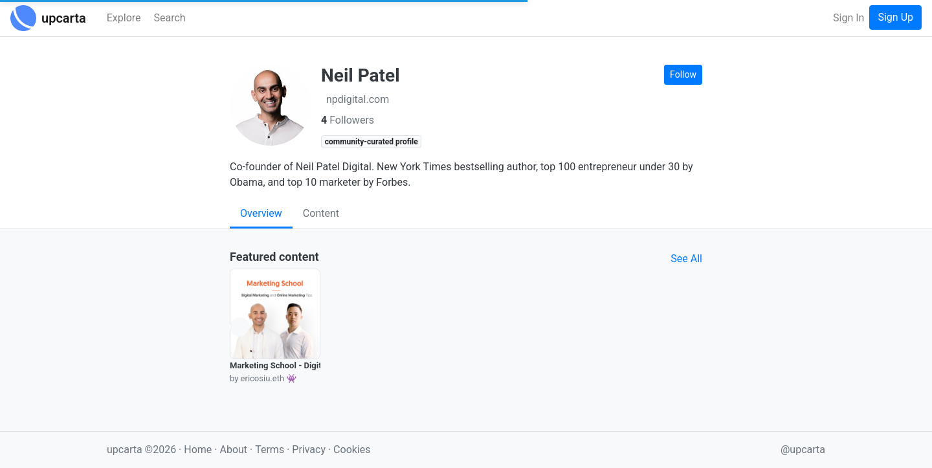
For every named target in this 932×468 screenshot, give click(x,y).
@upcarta (803, 449)
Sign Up (895, 17)
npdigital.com (357, 99)
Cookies (351, 449)
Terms (271, 449)
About (233, 449)
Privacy (310, 449)
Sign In (848, 18)
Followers (347, 120)
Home (198, 449)
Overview (261, 213)
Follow (683, 74)
